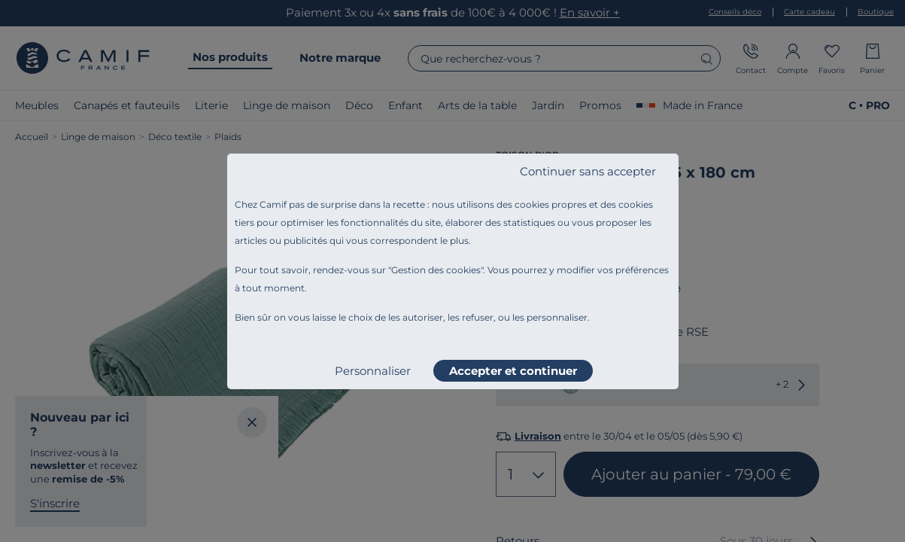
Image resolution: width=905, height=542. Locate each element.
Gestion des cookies (436, 270)
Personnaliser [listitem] (373, 371)
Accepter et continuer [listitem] (513, 371)
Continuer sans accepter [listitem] (588, 171)
